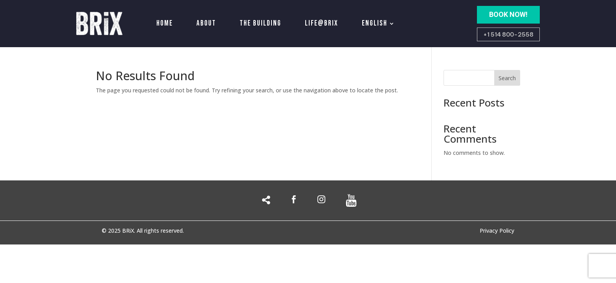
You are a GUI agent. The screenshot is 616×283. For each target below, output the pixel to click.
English (374, 23)
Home (164, 23)
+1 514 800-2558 (508, 34)
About (206, 23)
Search (507, 78)
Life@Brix (321, 23)
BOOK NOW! (508, 14)
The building (260, 23)
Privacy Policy (497, 231)
